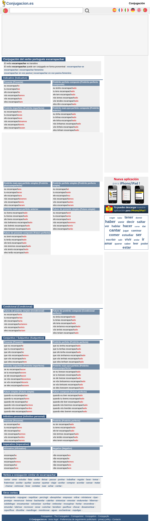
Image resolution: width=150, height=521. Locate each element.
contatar (36, 486)
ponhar (61, 479)
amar (14, 479)
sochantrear (65, 510)
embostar (57, 504)
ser (139, 235)
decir (130, 222)
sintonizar (60, 500)
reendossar (44, 510)
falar (30, 479)
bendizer (57, 507)
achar (50, 486)
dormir (139, 218)
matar (97, 483)
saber (127, 243)
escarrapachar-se (75, 66)
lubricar (18, 507)
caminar (136, 230)
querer (118, 243)
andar (37, 479)
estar (127, 247)
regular (80, 479)
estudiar (127, 235)
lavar (88, 479)
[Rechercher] (46, 10)
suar (44, 486)
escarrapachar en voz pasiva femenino (52, 73)
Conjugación (137, 3)
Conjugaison (46, 516)
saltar (141, 222)
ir (143, 239)
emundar (8, 507)
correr (137, 227)
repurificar (9, 510)
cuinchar (46, 507)
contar (58, 486)
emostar (71, 500)
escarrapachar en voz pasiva (18, 73)
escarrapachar (11, 70)
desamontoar (87, 507)
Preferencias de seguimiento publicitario (78, 519)
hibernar (94, 500)
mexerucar (19, 500)
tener (129, 217)
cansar (89, 483)
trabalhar (71, 479)
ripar (95, 497)
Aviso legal (53, 519)
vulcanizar (36, 504)
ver (107, 226)
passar (53, 479)
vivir (128, 239)
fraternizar (9, 483)
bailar (119, 218)
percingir (44, 497)
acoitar (19, 483)
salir (120, 240)
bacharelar (39, 500)
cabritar (50, 500)
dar (144, 226)
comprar (71, 483)
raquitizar (33, 497)
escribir (111, 239)
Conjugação (103, 516)
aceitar (61, 483)
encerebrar (88, 504)
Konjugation (90, 516)
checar (76, 507)
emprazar (67, 497)
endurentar (82, 500)
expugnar (22, 497)
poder (144, 243)
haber (110, 221)
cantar (7, 479)
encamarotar (23, 504)
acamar (36, 483)
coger (112, 218)
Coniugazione (77, 516)
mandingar (31, 510)
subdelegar (9, 504)
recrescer (28, 507)
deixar (45, 479)
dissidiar (20, 510)
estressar (19, 486)
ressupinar (68, 504)
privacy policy (104, 519)
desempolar (10, 497)
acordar (80, 483)
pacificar (67, 507)
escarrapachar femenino (32, 70)
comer (114, 235)
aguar (54, 510)
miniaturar (86, 497)
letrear (29, 500)
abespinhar (55, 497)
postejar (8, 500)
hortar (79, 504)
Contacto (116, 519)
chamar (9, 486)
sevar (37, 507)
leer (135, 243)
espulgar (77, 510)
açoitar (27, 483)
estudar (22, 479)
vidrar (77, 497)
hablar (116, 226)
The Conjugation (61, 516)
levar (27, 486)
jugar (126, 230)
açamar (45, 483)
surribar (47, 504)
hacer (127, 226)
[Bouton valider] (87, 10)
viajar (54, 483)
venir (121, 222)
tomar (95, 479)
